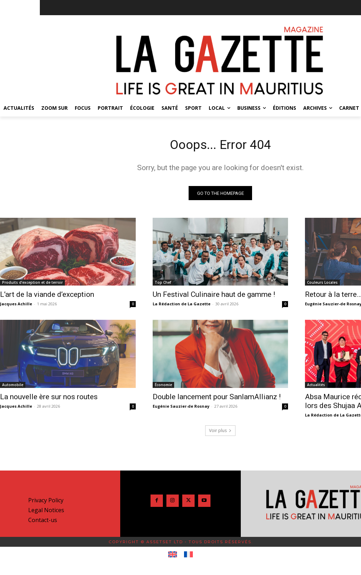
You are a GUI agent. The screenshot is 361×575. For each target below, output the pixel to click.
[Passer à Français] (188, 557)
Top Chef (163, 284)
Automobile (12, 387)
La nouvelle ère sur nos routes (49, 399)
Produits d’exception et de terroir (32, 284)
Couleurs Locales (322, 284)
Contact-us (42, 522)
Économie (163, 387)
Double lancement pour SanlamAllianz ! (217, 399)
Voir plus (220, 433)
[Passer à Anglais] (172, 557)
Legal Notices (46, 512)
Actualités (316, 387)
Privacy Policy (45, 503)
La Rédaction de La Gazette (181, 306)
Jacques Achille (16, 306)
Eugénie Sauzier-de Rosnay (181, 408)
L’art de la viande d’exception (47, 297)
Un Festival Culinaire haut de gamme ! (214, 297)
